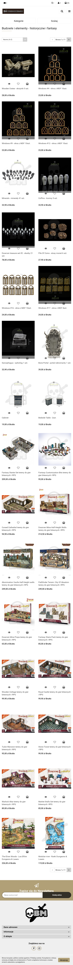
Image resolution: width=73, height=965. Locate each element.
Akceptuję (64, 960)
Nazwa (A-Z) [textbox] (7, 39)
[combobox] (14, 39)
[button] (67, 3)
